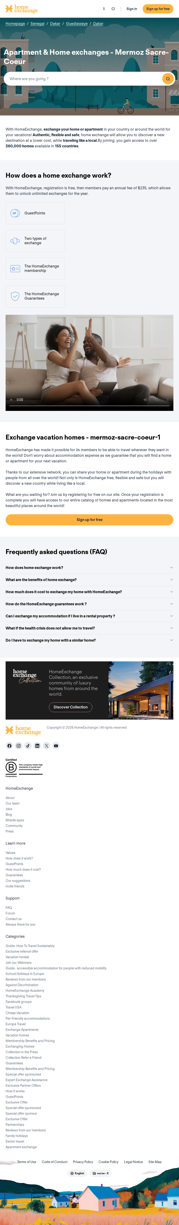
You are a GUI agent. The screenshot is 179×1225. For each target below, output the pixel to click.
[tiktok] (28, 745)
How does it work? (19, 858)
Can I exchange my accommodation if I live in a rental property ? (89, 616)
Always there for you (20, 924)
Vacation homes (17, 1035)
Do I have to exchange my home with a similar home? (89, 640)
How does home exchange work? (89, 567)
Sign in (132, 9)
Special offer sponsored (23, 1074)
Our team (13, 803)
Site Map (155, 1162)
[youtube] (56, 745)
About (10, 798)
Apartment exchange (21, 1147)
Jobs (9, 809)
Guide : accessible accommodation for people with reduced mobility (56, 968)
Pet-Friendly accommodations (28, 1018)
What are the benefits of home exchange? (89, 580)
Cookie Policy (108, 1162)
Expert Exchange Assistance (27, 1080)
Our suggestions (18, 881)
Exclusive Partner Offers (23, 1085)
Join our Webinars (19, 962)
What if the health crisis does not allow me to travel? (89, 628)
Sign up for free (158, 9)
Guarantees (14, 875)
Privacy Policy (83, 1162)
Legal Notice (133, 1162)
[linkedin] (37, 745)
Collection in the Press (22, 1052)
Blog (9, 814)
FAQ (9, 908)
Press (10, 831)
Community (14, 826)
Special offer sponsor (21, 1113)
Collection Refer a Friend (23, 1057)
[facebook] (9, 745)
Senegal (38, 23)
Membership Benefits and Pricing (30, 1041)
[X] (46, 745)
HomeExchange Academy (25, 990)
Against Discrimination (22, 985)
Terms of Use (26, 1162)
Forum (10, 913)
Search (168, 78)
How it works (15, 1091)
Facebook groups (19, 1002)
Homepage (15, 23)
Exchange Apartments (22, 1030)
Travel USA (13, 1007)
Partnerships (15, 1125)
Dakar (55, 23)
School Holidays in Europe (25, 974)
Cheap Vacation (17, 1013)
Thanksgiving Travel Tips (23, 996)
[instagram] (18, 745)
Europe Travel (16, 1024)
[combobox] (89, 79)
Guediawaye (77, 23)
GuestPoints (14, 864)
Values (10, 853)
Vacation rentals (17, 957)
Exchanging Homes (20, 1046)
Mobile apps (15, 820)
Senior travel (15, 1141)
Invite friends (15, 886)
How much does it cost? (23, 869)
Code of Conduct (54, 1162)
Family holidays (17, 1136)
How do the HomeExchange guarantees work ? (89, 604)
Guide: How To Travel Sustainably (30, 946)
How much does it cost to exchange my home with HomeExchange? (89, 592)
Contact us (14, 919)
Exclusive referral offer (22, 951)
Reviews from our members (26, 979)
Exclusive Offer (17, 1102)
